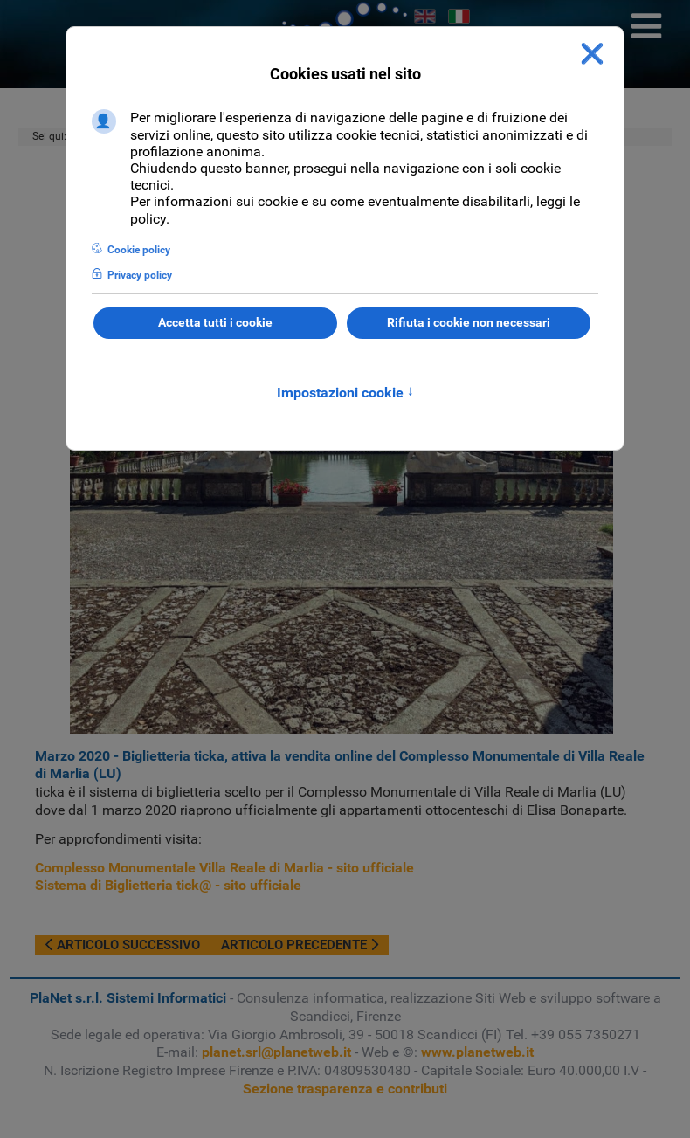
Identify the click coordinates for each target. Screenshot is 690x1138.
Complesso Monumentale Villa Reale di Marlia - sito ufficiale (224, 867)
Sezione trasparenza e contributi (345, 1088)
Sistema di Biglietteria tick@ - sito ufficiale (168, 885)
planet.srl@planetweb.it (276, 1052)
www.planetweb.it (477, 1052)
